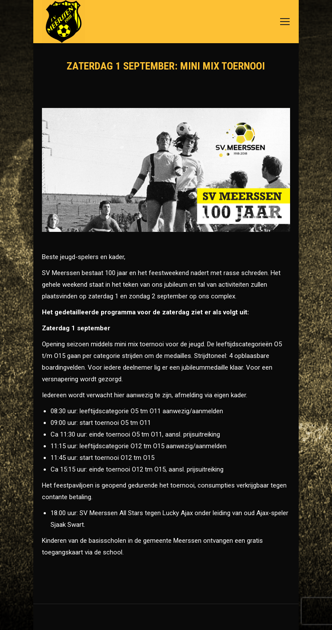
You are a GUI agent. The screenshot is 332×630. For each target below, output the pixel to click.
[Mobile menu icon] (285, 21)
